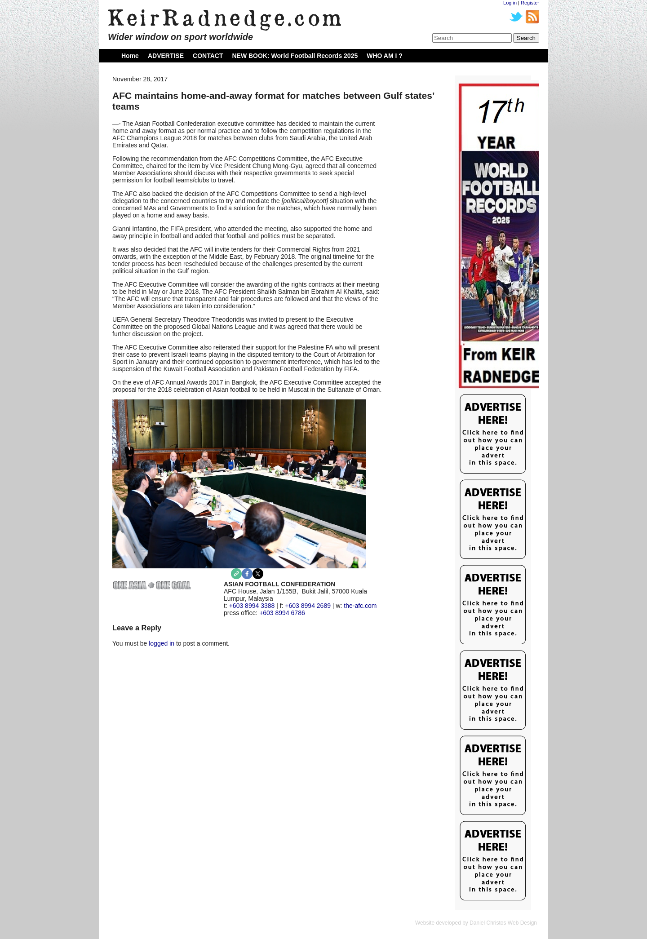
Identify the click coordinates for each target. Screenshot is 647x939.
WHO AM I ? (385, 55)
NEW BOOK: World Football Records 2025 (295, 55)
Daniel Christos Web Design (503, 923)
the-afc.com (360, 605)
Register (530, 2)
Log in (510, 2)
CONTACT (208, 55)
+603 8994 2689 (308, 605)
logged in (161, 643)
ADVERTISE (166, 55)
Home (130, 55)
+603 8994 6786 (282, 612)
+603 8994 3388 (252, 605)
